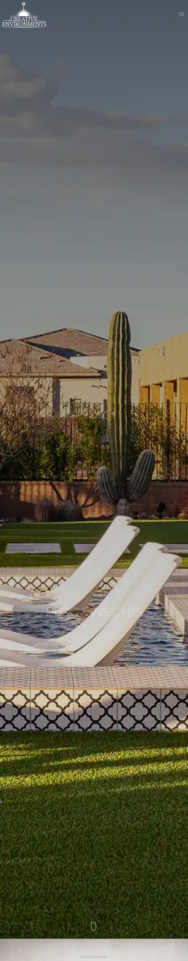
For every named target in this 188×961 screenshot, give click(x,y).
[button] (181, 15)
